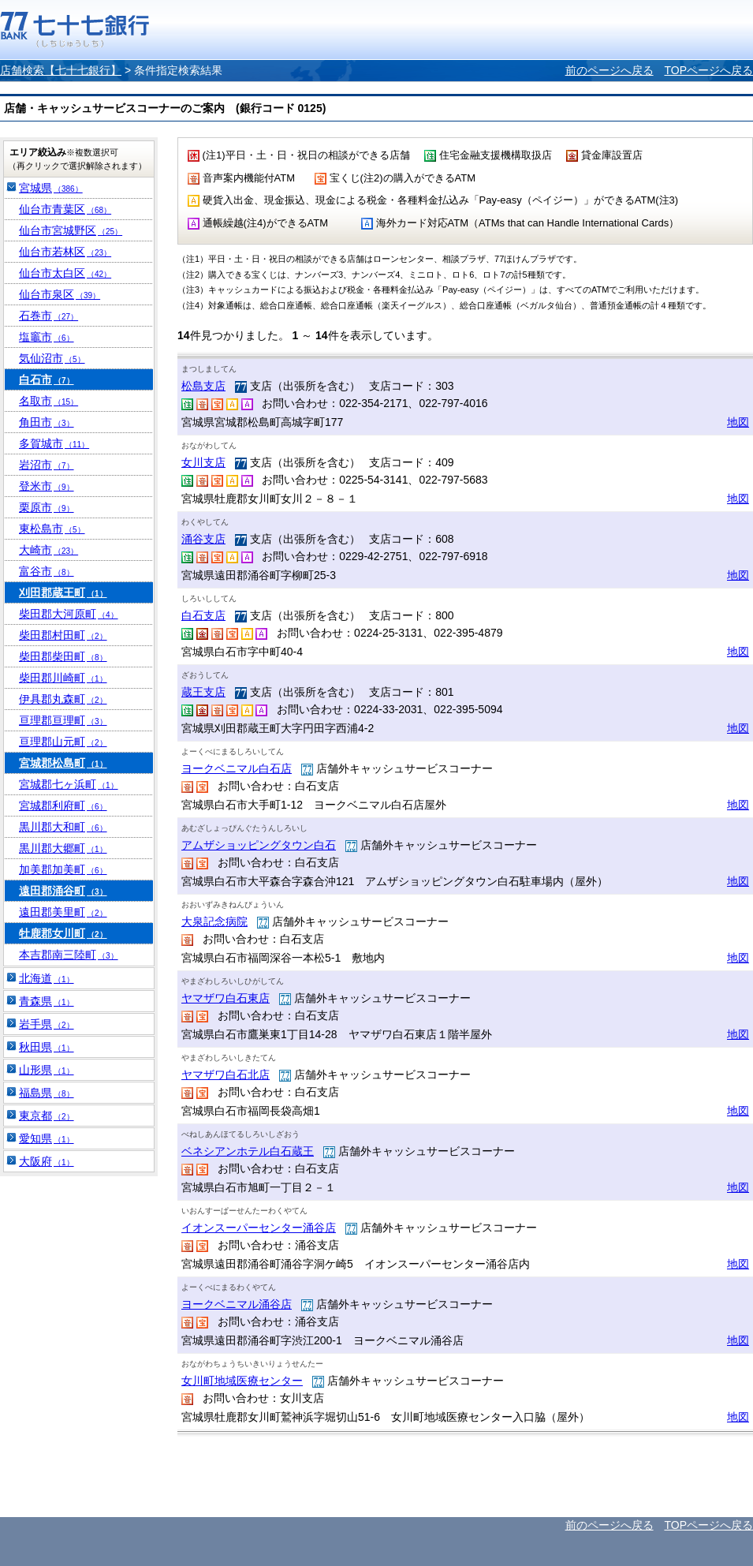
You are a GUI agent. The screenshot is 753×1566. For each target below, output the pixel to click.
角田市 (46, 422)
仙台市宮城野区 (70, 230)
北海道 (46, 978)
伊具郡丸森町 (63, 699)
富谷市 (46, 571)
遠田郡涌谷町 (63, 890)
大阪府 (46, 1161)
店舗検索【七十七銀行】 (60, 70)
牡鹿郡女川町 (63, 933)
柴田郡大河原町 (68, 613)
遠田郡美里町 (63, 912)
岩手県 (46, 1024)
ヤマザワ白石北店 (225, 1074)
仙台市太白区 (65, 273)
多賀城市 (54, 443)
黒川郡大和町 (63, 826)
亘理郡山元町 (63, 741)
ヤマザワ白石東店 (225, 998)
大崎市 (48, 550)
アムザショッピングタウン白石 (258, 845)
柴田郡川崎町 (63, 677)
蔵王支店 (203, 692)
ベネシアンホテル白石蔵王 (247, 1151)
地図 (738, 422)
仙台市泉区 (59, 294)
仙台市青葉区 (65, 209)
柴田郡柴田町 (63, 656)
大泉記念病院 (214, 921)
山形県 (46, 1069)
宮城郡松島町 (63, 763)
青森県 (46, 1001)
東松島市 (52, 528)
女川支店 (203, 462)
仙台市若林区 (65, 251)
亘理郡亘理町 (63, 720)
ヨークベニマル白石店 (236, 768)
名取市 (48, 400)
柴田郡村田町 (63, 635)
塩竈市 (46, 337)
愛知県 (46, 1138)
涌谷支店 (203, 539)
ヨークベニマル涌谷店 (236, 1304)
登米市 (46, 486)
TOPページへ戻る (708, 70)
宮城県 (51, 187)
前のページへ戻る (609, 70)
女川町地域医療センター (242, 1380)
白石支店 (203, 615)
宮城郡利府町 (63, 805)
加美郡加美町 (63, 869)
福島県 (46, 1092)
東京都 (46, 1115)
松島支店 (203, 385)
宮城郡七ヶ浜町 (68, 784)
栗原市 (46, 507)
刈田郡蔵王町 (63, 592)
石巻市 (48, 315)
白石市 (46, 379)
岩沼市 (46, 464)
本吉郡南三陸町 (68, 954)
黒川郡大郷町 (63, 848)
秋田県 (46, 1047)
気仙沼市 (52, 358)
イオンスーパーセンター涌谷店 (258, 1227)
